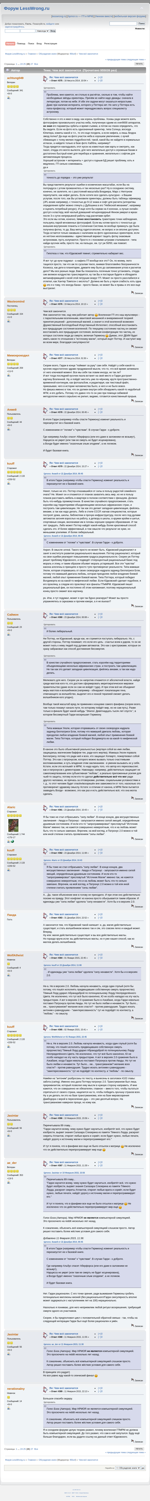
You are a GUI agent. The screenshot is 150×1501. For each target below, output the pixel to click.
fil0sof (72, 54)
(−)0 (100, 80)
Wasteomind (15, 301)
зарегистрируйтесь (14, 27)
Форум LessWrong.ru (26, 8)
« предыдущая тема (115, 59)
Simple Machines (84, 1493)
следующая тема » (136, 59)
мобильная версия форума (130, 16)
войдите (50, 24)
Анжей (11, 409)
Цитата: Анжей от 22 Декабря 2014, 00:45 (63, 474)
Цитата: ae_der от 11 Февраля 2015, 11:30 (64, 1344)
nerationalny (16, 1388)
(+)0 (100, 77)
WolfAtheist (15, 955)
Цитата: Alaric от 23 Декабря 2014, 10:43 (63, 860)
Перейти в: (109, 1468)
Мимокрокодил (18, 355)
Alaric (11, 807)
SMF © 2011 (75, 1493)
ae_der (11, 1162)
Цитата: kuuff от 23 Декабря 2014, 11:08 (63, 965)
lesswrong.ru (59, 16)
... (19, 64)
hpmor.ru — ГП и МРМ (80, 16)
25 (24, 64)
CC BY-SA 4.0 (76, 1489)
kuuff (10, 463)
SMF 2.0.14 (67, 1493)
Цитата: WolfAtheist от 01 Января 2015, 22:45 (65, 1037)
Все (36, 64)
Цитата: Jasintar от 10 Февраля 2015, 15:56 (64, 1173)
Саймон (12, 614)
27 (32, 64)
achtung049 (15, 78)
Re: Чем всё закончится (63, 77)
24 (21, 64)
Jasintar (12, 1115)
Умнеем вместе (104, 16)
